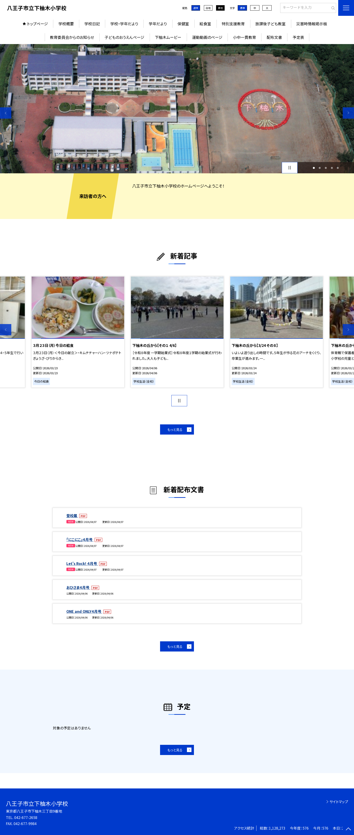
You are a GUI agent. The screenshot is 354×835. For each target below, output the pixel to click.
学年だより (158, 23)
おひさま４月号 (78, 587)
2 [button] (320, 168)
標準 (242, 8)
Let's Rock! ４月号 (82, 563)
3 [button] (326, 168)
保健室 (183, 23)
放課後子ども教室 (270, 23)
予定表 (298, 37)
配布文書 (274, 37)
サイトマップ (338, 801)
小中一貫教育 (244, 37)
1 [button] (314, 168)
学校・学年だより (124, 23)
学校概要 (66, 23)
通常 (195, 8)
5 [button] (338, 168)
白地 (208, 8)
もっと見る (174, 429)
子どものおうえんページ (124, 37)
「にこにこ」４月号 (79, 539)
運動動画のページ (207, 37)
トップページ (37, 23)
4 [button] (332, 168)
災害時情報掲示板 (311, 23)
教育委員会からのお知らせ (72, 37)
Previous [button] (5, 113)
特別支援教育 (233, 23)
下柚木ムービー (168, 37)
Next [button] (348, 113)
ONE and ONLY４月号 (84, 611)
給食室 (205, 23)
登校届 (72, 515)
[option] (177, 108)
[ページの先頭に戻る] (348, 829)
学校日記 (92, 23)
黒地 (220, 8)
